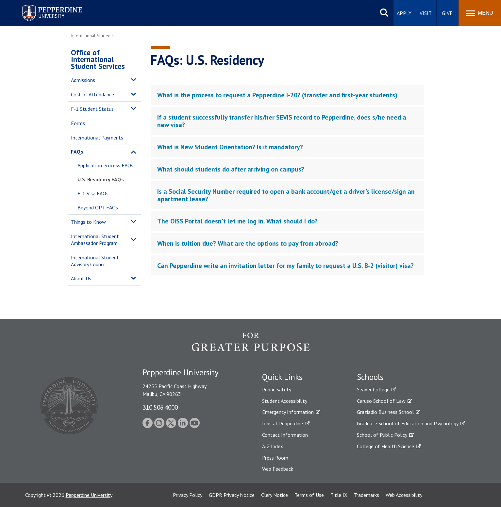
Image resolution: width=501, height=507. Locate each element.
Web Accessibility (404, 495)
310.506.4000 (160, 407)
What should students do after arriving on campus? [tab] (230, 169)
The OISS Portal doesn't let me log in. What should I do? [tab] (237, 221)
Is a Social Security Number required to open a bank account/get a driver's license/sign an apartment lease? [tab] (286, 195)
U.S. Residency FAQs (100, 179)
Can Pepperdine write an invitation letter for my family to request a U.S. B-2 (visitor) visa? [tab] (285, 265)
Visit (426, 13)
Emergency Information (288, 412)
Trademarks (366, 495)
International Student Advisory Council (95, 261)
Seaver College (373, 389)
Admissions (83, 80)
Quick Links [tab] (282, 377)
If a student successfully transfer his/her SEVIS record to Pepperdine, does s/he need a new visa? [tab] (281, 121)
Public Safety (276, 389)
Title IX (338, 495)
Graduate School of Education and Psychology (408, 423)
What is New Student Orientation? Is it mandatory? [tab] (230, 147)
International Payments (97, 137)
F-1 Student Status (92, 109)
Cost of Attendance (92, 94)
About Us (81, 278)
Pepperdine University (89, 495)
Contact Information (285, 435)
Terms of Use (309, 495)
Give (447, 13)
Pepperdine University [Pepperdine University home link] (44, 6)
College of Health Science (385, 446)
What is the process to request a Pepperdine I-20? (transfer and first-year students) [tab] (277, 95)
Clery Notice (274, 495)
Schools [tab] (370, 377)
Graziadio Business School (385, 412)
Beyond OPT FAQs (97, 207)
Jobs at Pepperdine (282, 423)
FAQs (77, 151)
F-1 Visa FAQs (93, 193)
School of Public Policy (382, 435)
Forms (78, 123)
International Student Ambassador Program (95, 239)
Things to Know (88, 222)
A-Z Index (272, 446)
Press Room (275, 457)
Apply (404, 13)
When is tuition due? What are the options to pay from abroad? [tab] (247, 243)
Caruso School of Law (381, 401)
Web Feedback (277, 469)
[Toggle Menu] (480, 13)
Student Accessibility (284, 401)
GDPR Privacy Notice (232, 495)
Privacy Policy (187, 495)
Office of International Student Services (98, 59)
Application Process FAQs (105, 165)
